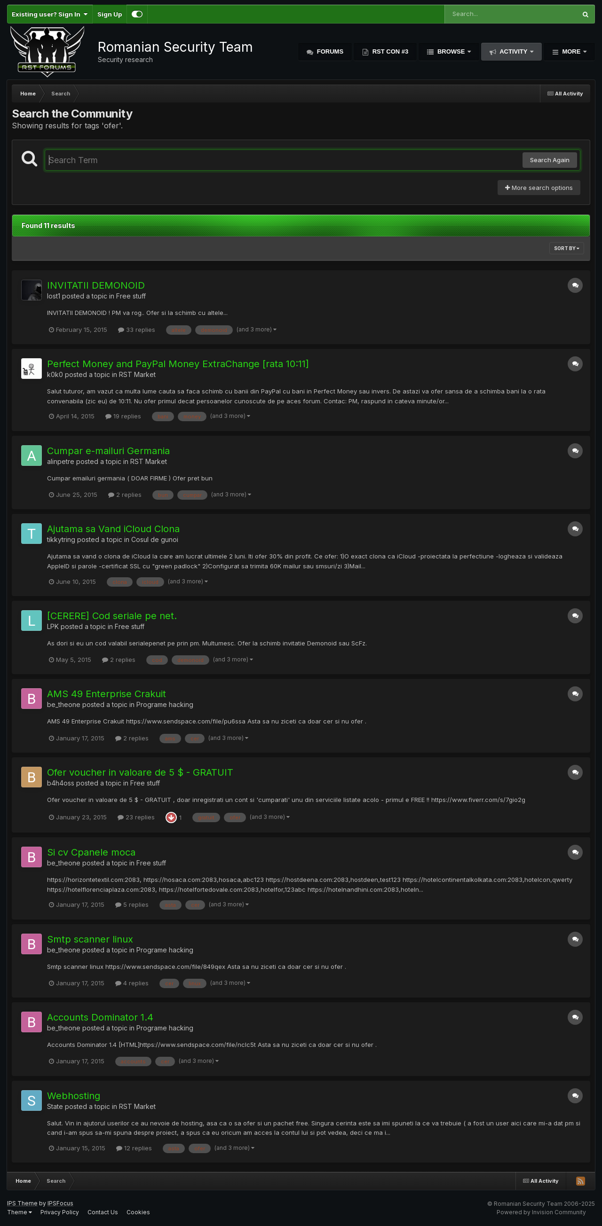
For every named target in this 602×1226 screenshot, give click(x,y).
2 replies (125, 494)
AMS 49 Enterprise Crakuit (106, 693)
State (55, 1106)
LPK (53, 626)
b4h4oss (60, 783)
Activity (513, 51)
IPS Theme (22, 1203)
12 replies (134, 1148)
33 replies (136, 329)
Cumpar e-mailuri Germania (108, 450)
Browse (451, 51)
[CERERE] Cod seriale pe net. (112, 615)
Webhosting (73, 1095)
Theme (19, 1212)
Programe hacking (164, 704)
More (571, 51)
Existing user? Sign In (49, 14)
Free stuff (131, 296)
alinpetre (60, 461)
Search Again (550, 160)
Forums (329, 51)
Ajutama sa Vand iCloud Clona (113, 528)
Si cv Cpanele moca (91, 852)
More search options (539, 187)
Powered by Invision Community (541, 1212)
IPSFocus (60, 1203)
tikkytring (61, 539)
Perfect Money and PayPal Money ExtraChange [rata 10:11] (178, 363)
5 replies (132, 904)
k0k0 (55, 374)
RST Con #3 (389, 51)
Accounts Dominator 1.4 (100, 1017)
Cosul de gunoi (154, 539)
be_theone (63, 704)
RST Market (137, 374)
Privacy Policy (59, 1212)
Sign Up (109, 14)
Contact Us (102, 1212)
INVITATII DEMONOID (96, 285)
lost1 (53, 296)
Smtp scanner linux (90, 939)
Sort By (566, 248)
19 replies (123, 416)
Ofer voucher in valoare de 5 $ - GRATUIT (140, 772)
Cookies (138, 1212)
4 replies (132, 983)
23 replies (136, 817)
